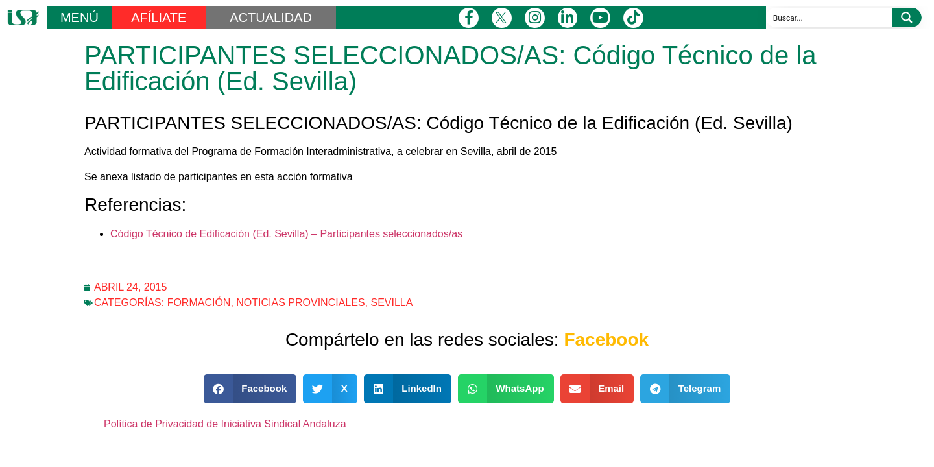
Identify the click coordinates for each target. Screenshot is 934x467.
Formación (199, 302)
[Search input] (829, 17)
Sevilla (391, 302)
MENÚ (79, 17)
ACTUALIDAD (271, 17)
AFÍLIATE (158, 17)
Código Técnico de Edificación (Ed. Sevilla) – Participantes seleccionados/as (286, 233)
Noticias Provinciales (300, 302)
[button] (250, 388)
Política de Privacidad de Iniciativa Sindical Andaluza (225, 423)
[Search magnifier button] (907, 17)
